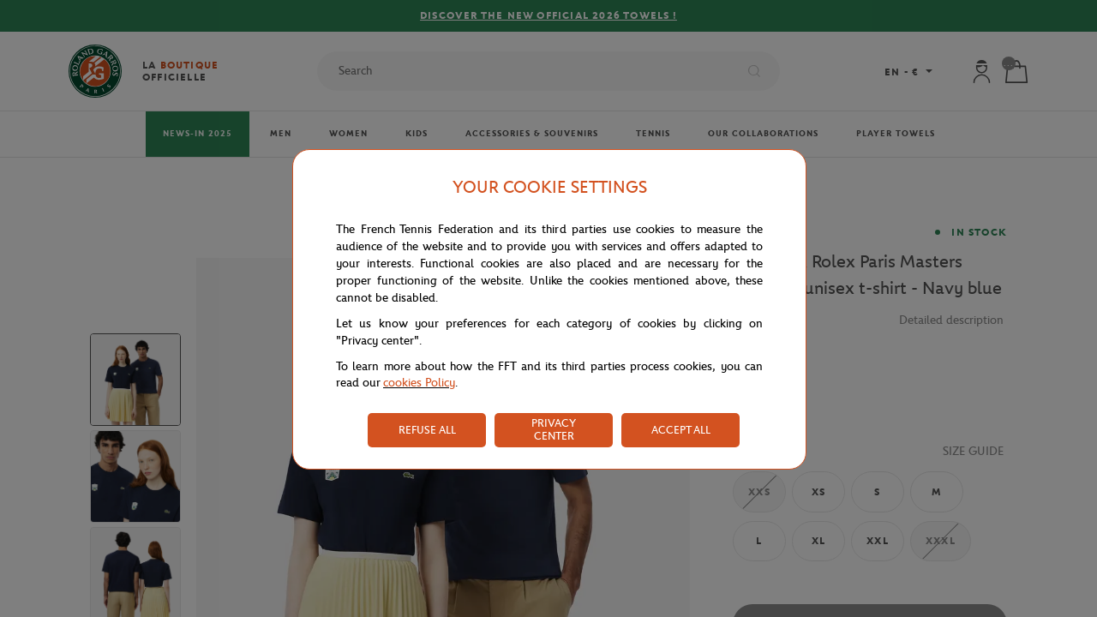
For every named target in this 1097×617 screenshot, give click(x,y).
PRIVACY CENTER (553, 429)
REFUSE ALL (427, 429)
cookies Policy (419, 382)
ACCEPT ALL (680, 429)
